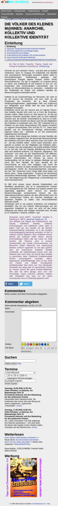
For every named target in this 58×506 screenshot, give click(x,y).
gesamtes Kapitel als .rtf (36, 219)
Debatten (19, 14)
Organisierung (33, 11)
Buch (22, 64)
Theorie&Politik (7, 14)
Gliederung (44, 66)
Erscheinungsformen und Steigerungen (22, 51)
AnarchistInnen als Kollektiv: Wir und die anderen (26, 55)
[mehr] (19, 406)
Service (4, 17)
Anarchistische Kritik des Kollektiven (21, 57)
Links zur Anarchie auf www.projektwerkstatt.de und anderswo (31, 60)
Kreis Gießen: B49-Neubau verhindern (20, 438)
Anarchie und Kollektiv (37, 19)
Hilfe (19, 364)
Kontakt (35, 504)
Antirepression (20, 11)
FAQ (48, 504)
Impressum (42, 504)
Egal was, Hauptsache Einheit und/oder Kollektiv (26, 49)
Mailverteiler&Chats (22, 444)
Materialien (51, 14)
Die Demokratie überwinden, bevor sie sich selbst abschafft (22, 441)
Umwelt (45, 11)
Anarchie (22, 19)
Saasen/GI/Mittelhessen (35, 14)
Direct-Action (6, 11)
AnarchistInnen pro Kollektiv (18, 53)
